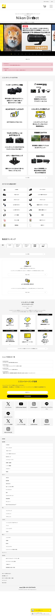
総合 (3, 245)
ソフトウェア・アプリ (9, 479)
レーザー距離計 (43, 246)
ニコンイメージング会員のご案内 (11, 582)
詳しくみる (27, 292)
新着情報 (3, 455)
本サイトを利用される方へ (6, 609)
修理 (6, 517)
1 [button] (11, 54)
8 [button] (36, 54)
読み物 (7, 575)
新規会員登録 (27, 405)
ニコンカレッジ (8, 541)
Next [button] (51, 54)
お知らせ (7, 500)
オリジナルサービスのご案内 (11, 596)
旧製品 (7, 493)
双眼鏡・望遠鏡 (35, 246)
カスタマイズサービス (9, 520)
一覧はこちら (27, 59)
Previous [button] (4, 54)
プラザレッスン (8, 544)
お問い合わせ (8, 507)
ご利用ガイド (8, 599)
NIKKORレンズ (8, 476)
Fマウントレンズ (27, 246)
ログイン (27, 401)
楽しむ (3, 565)
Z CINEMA (7, 462)
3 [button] (18, 54)
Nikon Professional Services (10, 531)
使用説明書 (8, 524)
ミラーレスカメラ (9, 466)
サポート (3, 496)
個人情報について (5, 611)
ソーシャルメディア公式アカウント (12, 551)
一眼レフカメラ (8, 469)
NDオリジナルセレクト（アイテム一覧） (13, 592)
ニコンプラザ (8, 568)
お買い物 (3, 589)
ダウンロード (8, 527)
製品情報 (3, 459)
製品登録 (7, 503)
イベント (7, 555)
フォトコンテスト (9, 579)
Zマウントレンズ (18, 246)
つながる (3, 548)
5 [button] (25, 54)
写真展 (7, 572)
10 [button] (43, 54)
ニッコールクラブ (9, 558)
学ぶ (3, 534)
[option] (27, 22)
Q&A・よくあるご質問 (9, 510)
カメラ (10, 245)
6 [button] (29, 54)
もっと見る (27, 254)
